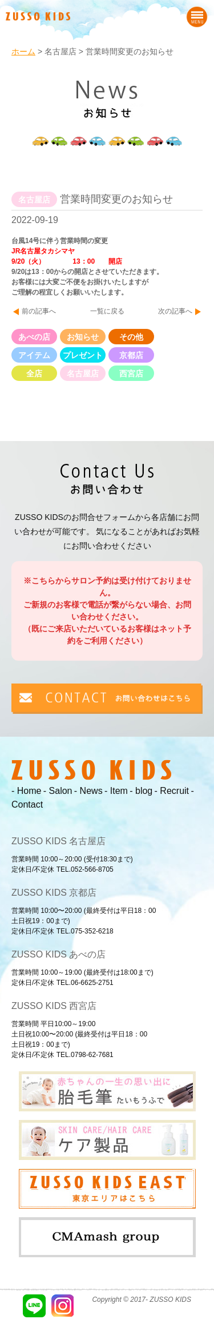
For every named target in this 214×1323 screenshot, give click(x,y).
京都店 (131, 355)
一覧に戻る (107, 311)
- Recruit (172, 791)
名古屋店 (83, 373)
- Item (116, 791)
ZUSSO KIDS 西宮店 (53, 1006)
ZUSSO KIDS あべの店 (58, 954)
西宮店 (131, 373)
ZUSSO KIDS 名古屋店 (58, 841)
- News (88, 791)
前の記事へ (39, 311)
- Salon (57, 791)
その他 (131, 336)
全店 (34, 373)
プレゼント (83, 355)
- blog (141, 791)
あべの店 (34, 336)
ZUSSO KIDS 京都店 (53, 892)
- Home (26, 791)
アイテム (34, 355)
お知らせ (83, 336)
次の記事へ (175, 311)
